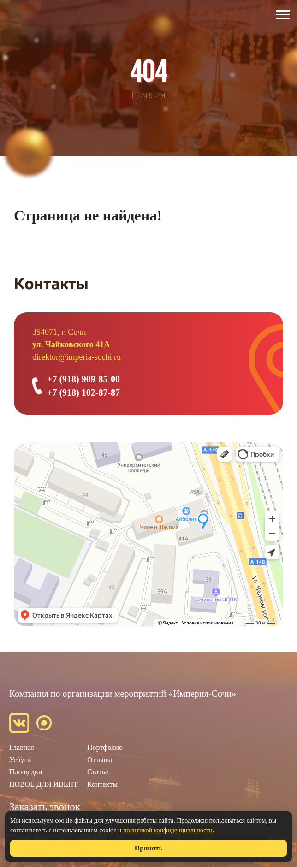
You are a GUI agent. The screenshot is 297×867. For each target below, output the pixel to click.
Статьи (98, 772)
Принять (149, 848)
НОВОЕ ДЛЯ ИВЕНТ (43, 784)
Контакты (102, 784)
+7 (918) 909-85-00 (83, 379)
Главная (21, 747)
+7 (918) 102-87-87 (83, 392)
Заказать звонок (44, 807)
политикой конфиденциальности (168, 830)
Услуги (20, 760)
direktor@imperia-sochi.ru (76, 357)
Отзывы (99, 760)
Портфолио (105, 747)
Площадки (25, 772)
